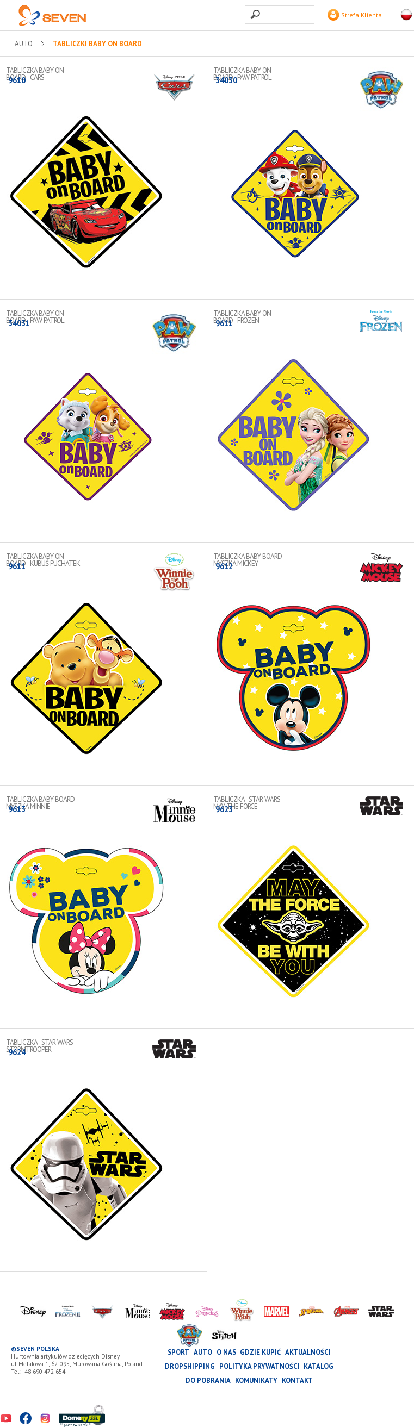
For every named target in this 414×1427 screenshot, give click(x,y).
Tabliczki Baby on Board (97, 44)
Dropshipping (190, 1366)
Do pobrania (208, 1380)
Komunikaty (256, 1380)
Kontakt (297, 1380)
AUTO (24, 44)
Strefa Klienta (355, 15)
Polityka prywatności (259, 1366)
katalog (318, 1366)
